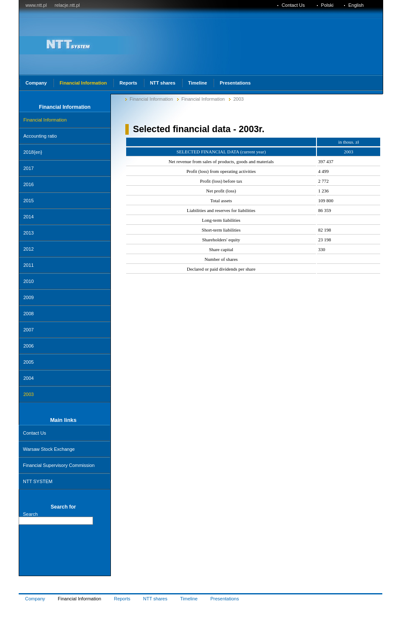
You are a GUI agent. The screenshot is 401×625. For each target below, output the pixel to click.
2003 (238, 99)
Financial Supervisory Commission (59, 465)
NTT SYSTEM (37, 481)
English (356, 5)
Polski (327, 5)
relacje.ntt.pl (66, 5)
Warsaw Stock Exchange (49, 449)
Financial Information (151, 99)
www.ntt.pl (36, 5)
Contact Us (34, 433)
